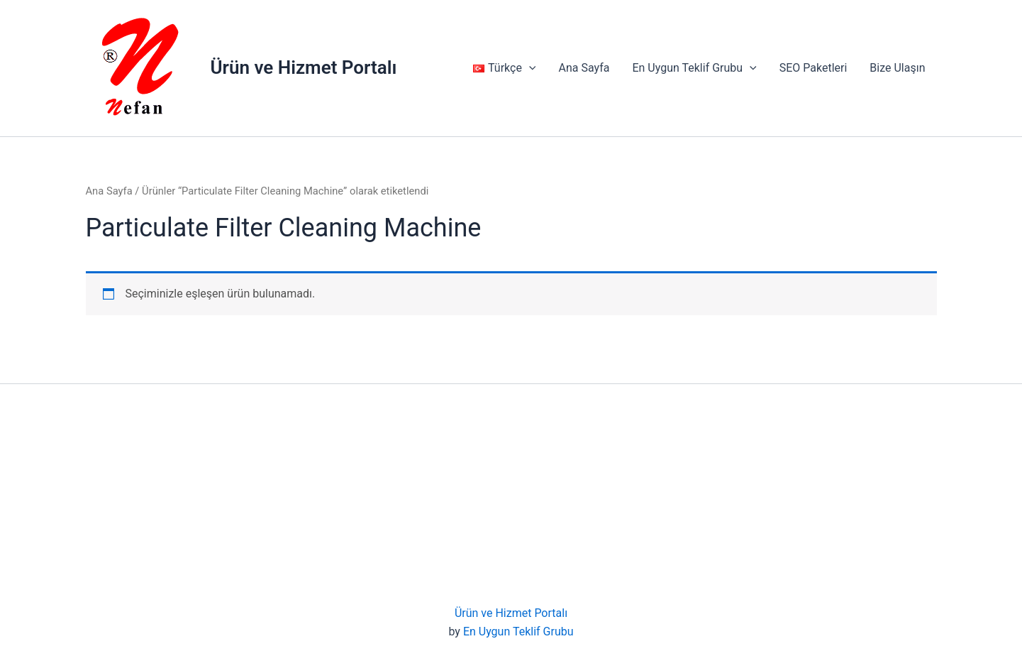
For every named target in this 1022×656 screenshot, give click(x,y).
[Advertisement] (511, 497)
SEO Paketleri (813, 68)
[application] (529, 68)
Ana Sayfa (583, 68)
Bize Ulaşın (897, 68)
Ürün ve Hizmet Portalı (304, 67)
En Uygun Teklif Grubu (694, 68)
